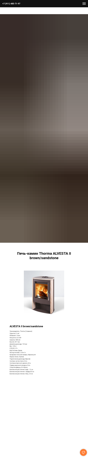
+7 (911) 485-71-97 (11, 3)
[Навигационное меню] (84, 4)
